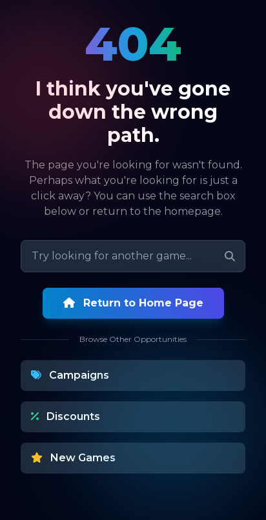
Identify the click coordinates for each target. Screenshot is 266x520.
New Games (73, 458)
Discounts (65, 416)
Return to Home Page (133, 303)
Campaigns (70, 375)
